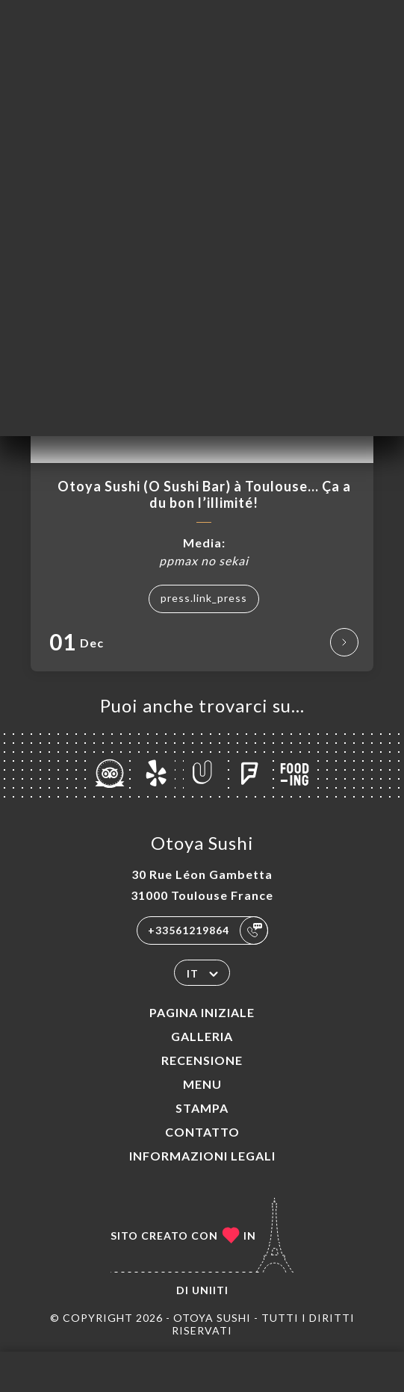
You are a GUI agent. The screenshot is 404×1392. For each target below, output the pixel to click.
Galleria (202, 1036)
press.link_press (204, 597)
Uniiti (210, 1290)
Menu (202, 1084)
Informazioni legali (202, 1156)
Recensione (202, 1060)
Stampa (202, 1108)
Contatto (202, 1132)
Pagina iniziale (202, 1012)
